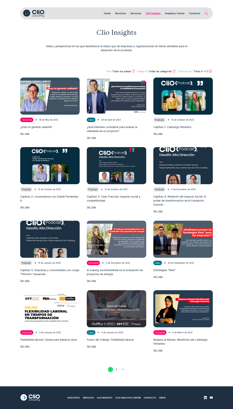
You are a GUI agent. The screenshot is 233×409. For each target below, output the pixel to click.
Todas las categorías (156, 71)
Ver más (24, 133)
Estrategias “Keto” (164, 276)
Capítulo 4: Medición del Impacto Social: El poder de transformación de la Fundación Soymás (179, 207)
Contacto (194, 13)
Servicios (88, 397)
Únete (162, 397)
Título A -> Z (195, 71)
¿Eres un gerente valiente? (36, 127)
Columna (27, 119)
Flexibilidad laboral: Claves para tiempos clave (48, 346)
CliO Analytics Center (128, 397)
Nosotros (74, 397)
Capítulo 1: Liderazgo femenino (172, 127)
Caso (91, 119)
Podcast (159, 119)
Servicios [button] (135, 13)
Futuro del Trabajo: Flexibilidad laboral (110, 346)
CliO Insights (104, 397)
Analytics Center (175, 13)
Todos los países (121, 71)
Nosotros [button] (120, 13)
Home (107, 13)
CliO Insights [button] (153, 13)
